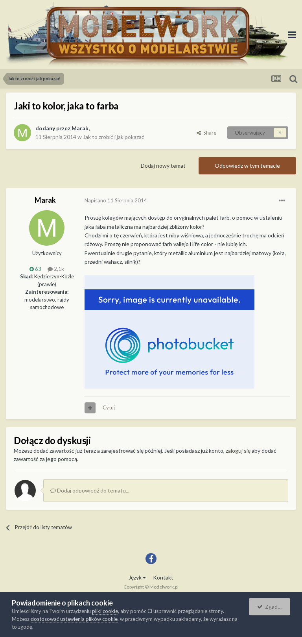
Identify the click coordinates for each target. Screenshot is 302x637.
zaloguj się (238, 450)
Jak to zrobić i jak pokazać (113, 136)
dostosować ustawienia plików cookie (74, 619)
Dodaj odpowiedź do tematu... (89, 490)
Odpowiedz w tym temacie (247, 165)
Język (137, 577)
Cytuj (109, 407)
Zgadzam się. (273, 606)
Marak (80, 128)
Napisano (116, 200)
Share (206, 133)
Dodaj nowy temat (163, 165)
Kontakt (163, 577)
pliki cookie (105, 611)
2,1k (56, 269)
